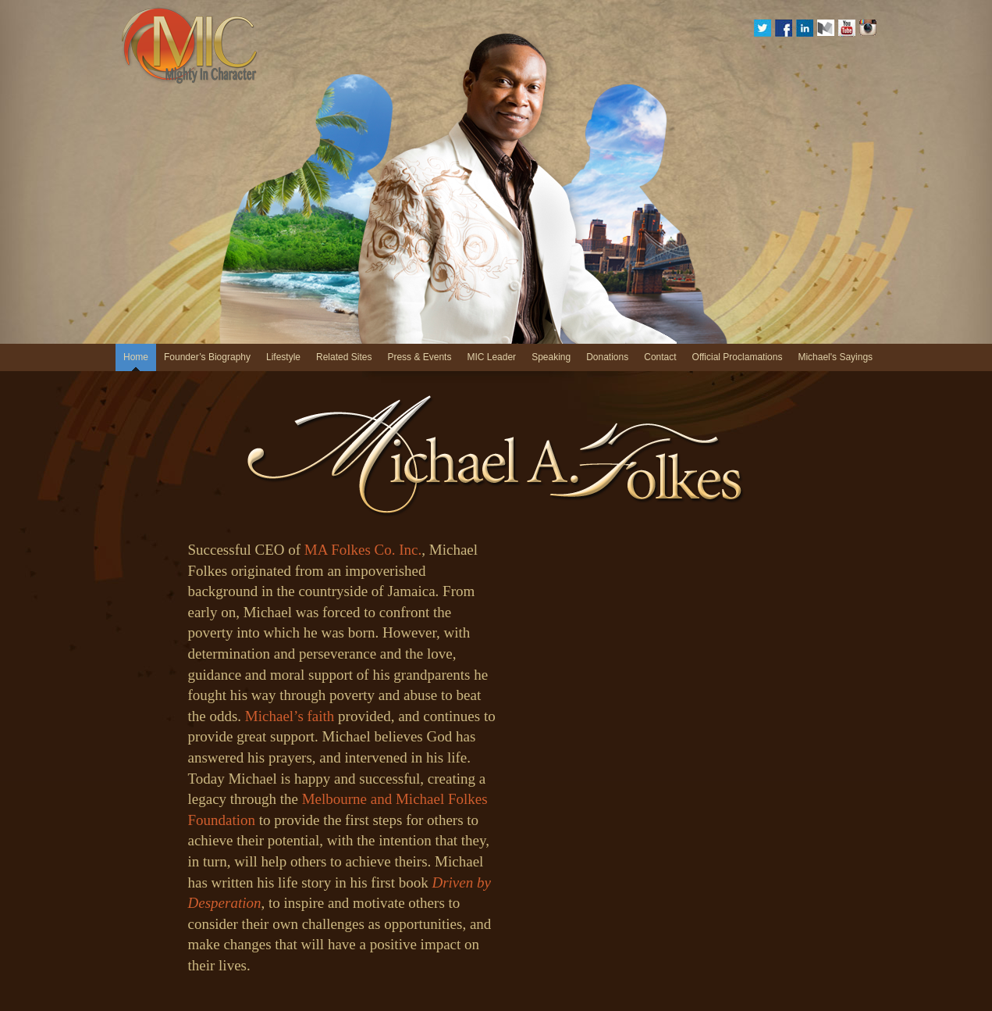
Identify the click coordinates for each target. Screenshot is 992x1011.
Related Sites (344, 357)
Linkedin (804, 28)
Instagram (867, 28)
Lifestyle (283, 357)
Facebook (783, 28)
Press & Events (419, 357)
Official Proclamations (737, 357)
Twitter (762, 28)
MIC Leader (491, 357)
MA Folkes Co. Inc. (362, 549)
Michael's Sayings (835, 357)
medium (825, 28)
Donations (607, 357)
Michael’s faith (290, 716)
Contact (660, 357)
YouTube (846, 28)
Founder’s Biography (207, 357)
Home (135, 357)
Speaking (551, 357)
